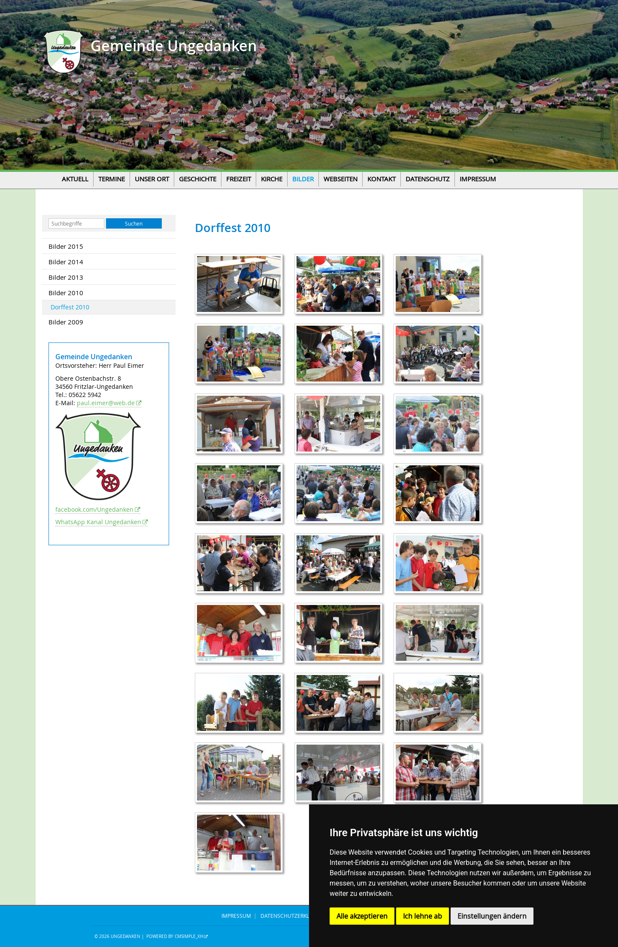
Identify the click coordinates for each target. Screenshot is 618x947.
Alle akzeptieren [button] (362, 916)
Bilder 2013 (65, 277)
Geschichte (197, 179)
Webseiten (340, 179)
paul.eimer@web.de (106, 403)
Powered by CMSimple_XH (174, 936)
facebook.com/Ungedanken (94, 509)
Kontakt (381, 179)
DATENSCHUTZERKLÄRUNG (294, 915)
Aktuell (75, 179)
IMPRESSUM (236, 915)
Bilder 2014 (65, 261)
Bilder (303, 179)
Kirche (271, 179)
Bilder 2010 (65, 292)
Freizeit (238, 179)
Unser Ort (152, 179)
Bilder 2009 (65, 322)
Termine (111, 179)
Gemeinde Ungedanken (172, 45)
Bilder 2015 (65, 246)
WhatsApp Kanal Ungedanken (98, 522)
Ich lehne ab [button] (422, 916)
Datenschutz (428, 179)
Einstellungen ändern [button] (492, 916)
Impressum (478, 179)
